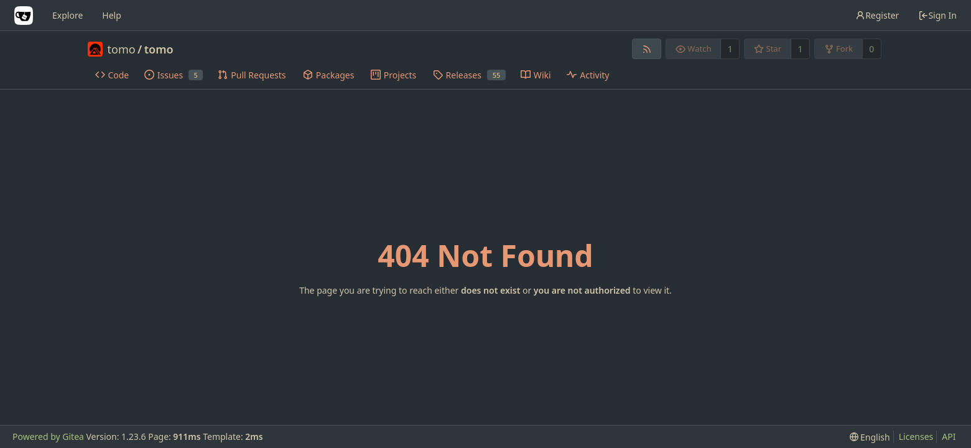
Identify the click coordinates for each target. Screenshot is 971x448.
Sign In (937, 15)
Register (877, 15)
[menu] (870, 437)
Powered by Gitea (48, 436)
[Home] (23, 15)
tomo (122, 49)
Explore (67, 15)
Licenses (916, 436)
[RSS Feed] (646, 49)
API (948, 436)
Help (111, 15)
